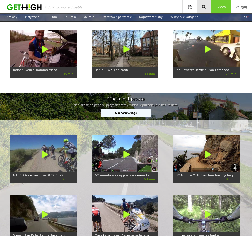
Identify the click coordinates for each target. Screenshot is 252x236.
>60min (89, 17)
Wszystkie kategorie (184, 17)
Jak (245, 17)
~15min (52, 17)
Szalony (12, 17)
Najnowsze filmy (151, 17)
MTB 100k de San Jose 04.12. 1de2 (38, 175)
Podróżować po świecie (117, 17)
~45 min (70, 17)
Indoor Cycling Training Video (35, 70)
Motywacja (32, 17)
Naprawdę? (126, 112)
